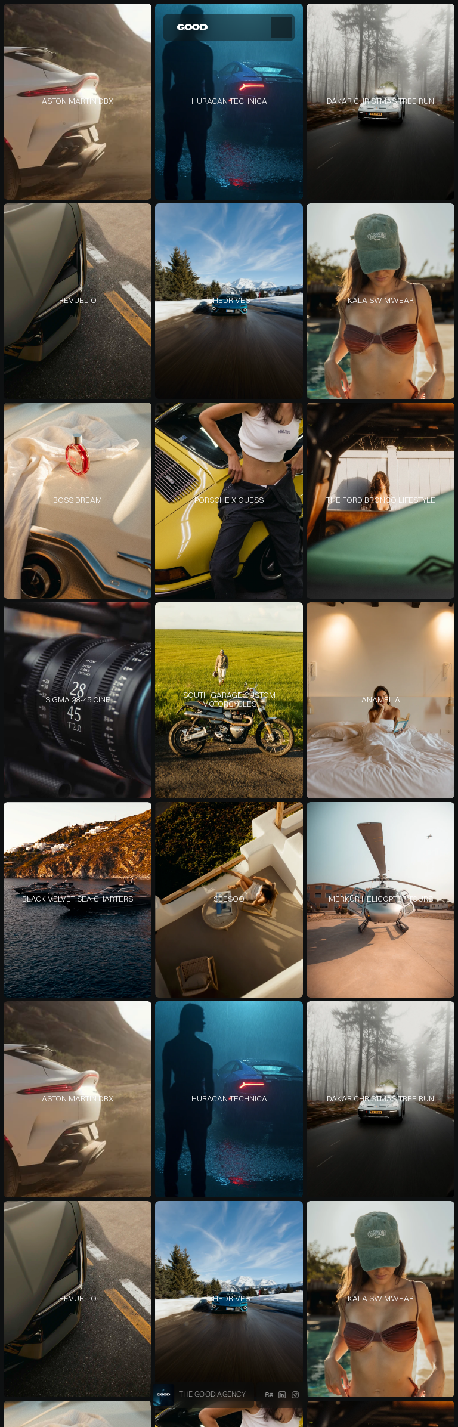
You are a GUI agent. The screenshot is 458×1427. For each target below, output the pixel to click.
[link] (77, 102)
